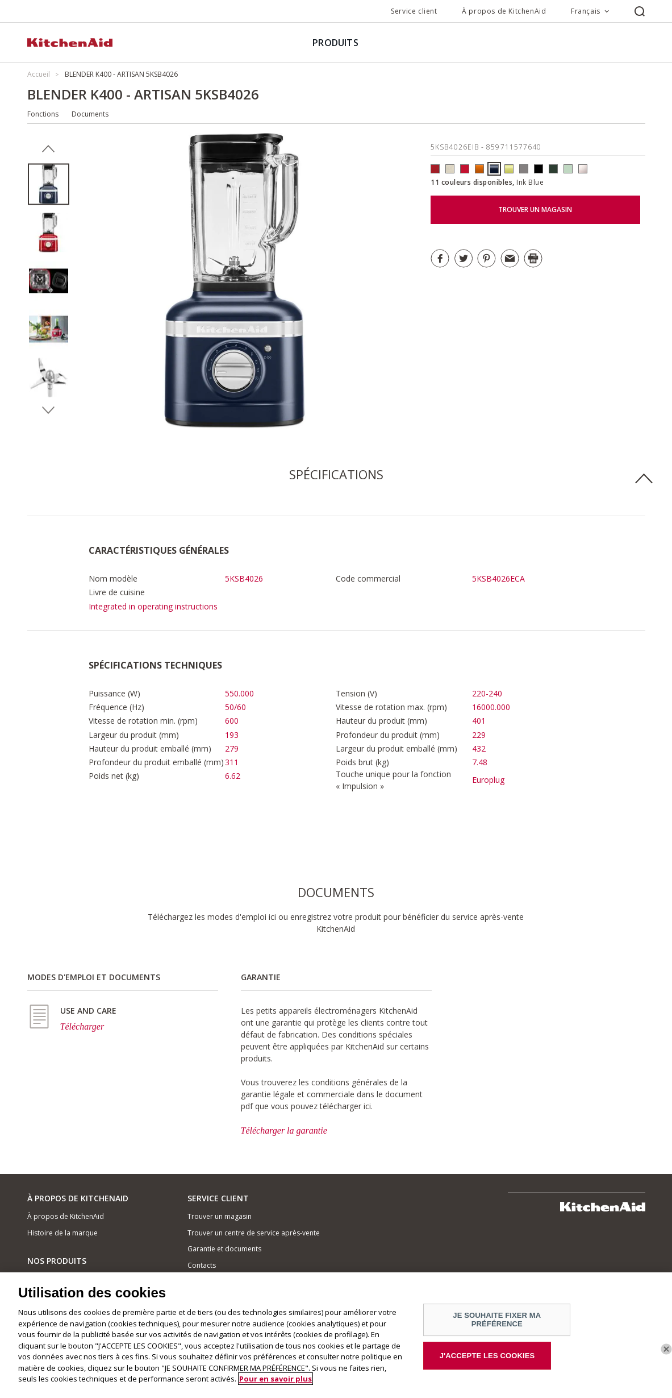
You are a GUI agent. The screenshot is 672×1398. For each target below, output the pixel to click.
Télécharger (82, 1026)
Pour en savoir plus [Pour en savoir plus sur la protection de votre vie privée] (275, 1379)
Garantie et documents (224, 1249)
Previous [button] (48, 149)
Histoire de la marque (62, 1233)
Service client (414, 11)
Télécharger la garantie (284, 1130)
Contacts (201, 1265)
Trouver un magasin (219, 1216)
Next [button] (48, 410)
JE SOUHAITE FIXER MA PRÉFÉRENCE (497, 1320)
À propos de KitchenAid (504, 11)
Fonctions (43, 114)
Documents (90, 114)
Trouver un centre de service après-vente (253, 1233)
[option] (48, 184)
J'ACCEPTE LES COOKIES (487, 1355)
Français (585, 11)
